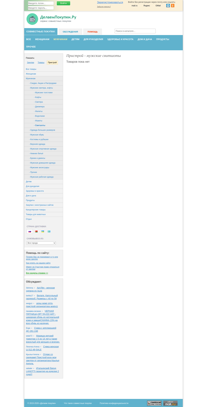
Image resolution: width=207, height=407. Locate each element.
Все (28, 39)
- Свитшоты (39, 125)
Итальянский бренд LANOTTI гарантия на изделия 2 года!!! (42, 371)
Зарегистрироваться (110, 2)
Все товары (31, 69)
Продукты (162, 39)
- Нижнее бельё (36, 153)
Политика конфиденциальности (114, 403)
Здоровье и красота (120, 39)
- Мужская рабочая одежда (41, 177)
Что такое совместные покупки (78, 403)
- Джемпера (39, 107)
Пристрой (52, 62)
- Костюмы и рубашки (38, 139)
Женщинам (42, 39)
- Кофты (37, 97)
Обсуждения (70, 32)
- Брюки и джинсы (37, 158)
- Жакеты (38, 121)
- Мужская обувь (36, 135)
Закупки (30, 62)
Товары (41, 62)
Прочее (31, 46)
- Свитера (38, 102)
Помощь (92, 32)
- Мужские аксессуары (39, 167)
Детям (75, 39)
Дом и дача (145, 39)
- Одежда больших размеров (42, 130)
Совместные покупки (40, 31)
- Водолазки (39, 116)
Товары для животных (36, 214)
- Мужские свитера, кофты (41, 88)
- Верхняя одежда (37, 144)
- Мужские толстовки (43, 92)
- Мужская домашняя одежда (42, 163)
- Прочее (33, 172)
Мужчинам (60, 39)
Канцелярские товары (36, 210)
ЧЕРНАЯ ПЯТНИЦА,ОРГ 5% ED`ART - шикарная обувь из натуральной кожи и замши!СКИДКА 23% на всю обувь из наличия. (42, 317)
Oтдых (29, 219)
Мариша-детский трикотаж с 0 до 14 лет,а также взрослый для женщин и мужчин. (43, 338)
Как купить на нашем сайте (38, 263)
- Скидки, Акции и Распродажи (42, 83)
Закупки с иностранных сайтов (39, 205)
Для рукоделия (93, 39)
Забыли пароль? (104, 7)
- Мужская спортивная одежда (42, 149)
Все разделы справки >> (37, 273)
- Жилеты (38, 111)
